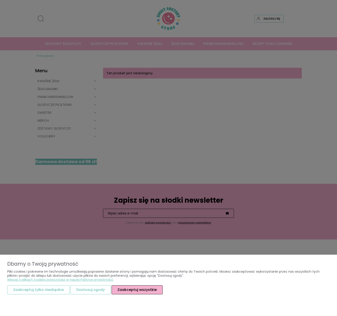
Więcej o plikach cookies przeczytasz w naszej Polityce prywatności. (60, 279)
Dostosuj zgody (90, 289)
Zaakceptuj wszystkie (137, 289)
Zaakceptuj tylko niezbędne (38, 289)
